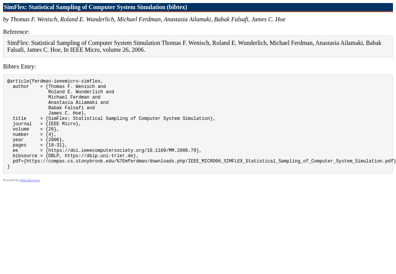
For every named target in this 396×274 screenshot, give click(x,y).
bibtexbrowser (30, 199)
